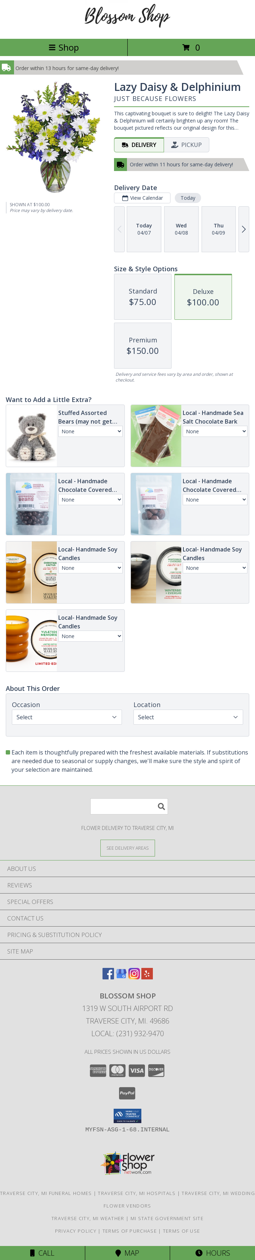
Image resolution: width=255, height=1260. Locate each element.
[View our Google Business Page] (121, 977)
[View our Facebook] (108, 977)
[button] (127, 1116)
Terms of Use (181, 1231)
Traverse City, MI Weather (87, 1218)
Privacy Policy (75, 1231)
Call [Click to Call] (42, 1253)
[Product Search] (129, 806)
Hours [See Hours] (212, 1253)
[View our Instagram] (134, 977)
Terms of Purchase (130, 1231)
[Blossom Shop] (128, 28)
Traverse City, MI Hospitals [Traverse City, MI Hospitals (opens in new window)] (137, 1193)
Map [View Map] (127, 1253)
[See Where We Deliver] (127, 847)
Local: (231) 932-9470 (127, 1033)
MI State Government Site (167, 1218)
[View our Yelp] (147, 977)
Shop (64, 47)
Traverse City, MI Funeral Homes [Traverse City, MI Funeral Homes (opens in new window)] (46, 1193)
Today (188, 197)
